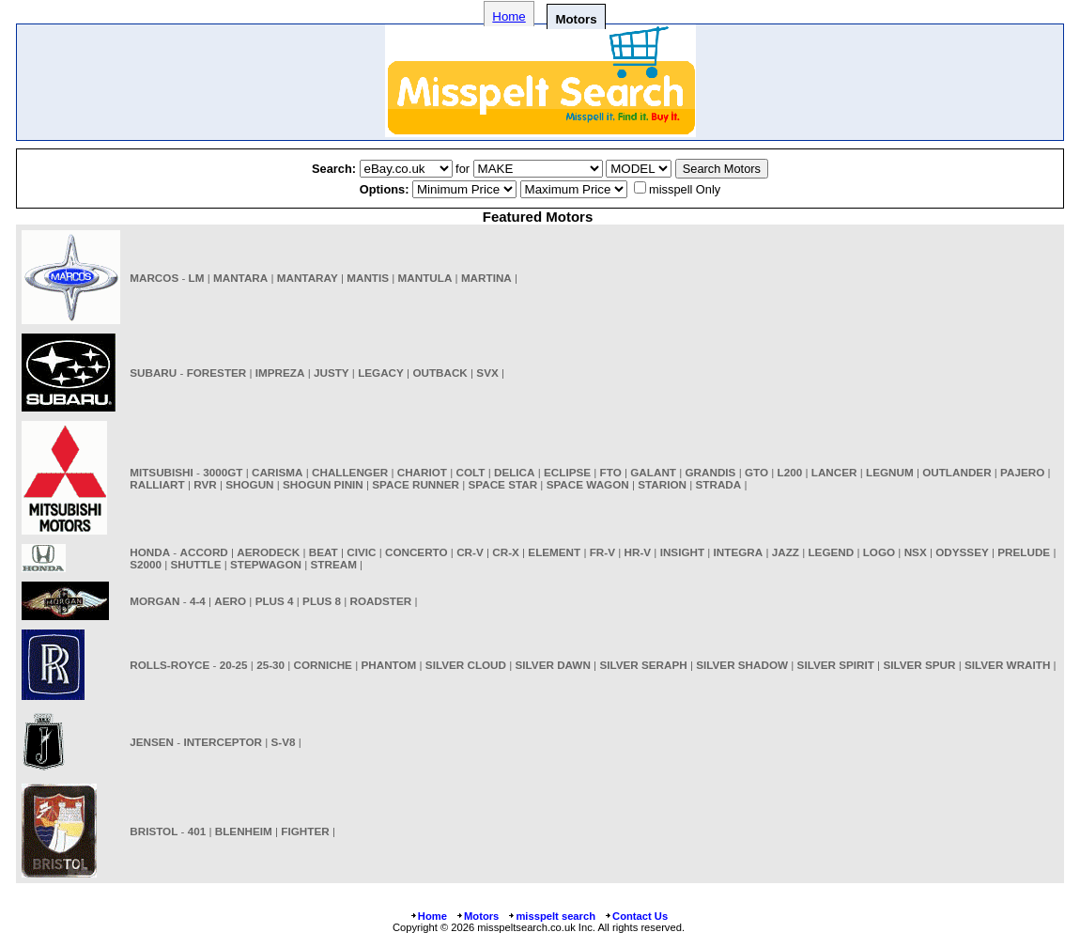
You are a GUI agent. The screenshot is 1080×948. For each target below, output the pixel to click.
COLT (471, 472)
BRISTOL (153, 831)
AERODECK (268, 552)
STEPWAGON (265, 564)
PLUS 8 (321, 601)
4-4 (198, 601)
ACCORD (204, 552)
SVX (487, 372)
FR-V (602, 552)
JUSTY (331, 372)
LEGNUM (890, 472)
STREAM (334, 564)
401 (197, 831)
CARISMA (277, 472)
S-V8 (283, 742)
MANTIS (368, 278)
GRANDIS (711, 472)
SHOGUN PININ (323, 484)
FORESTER (217, 372)
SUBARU (153, 372)
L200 (790, 472)
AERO (230, 601)
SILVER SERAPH (643, 665)
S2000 (146, 564)
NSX (915, 552)
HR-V (638, 552)
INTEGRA (739, 552)
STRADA (719, 484)
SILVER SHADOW (742, 665)
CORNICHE (323, 665)
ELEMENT (554, 552)
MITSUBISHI (161, 472)
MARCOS (154, 278)
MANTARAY (307, 278)
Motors (477, 916)
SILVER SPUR (919, 665)
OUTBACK (439, 372)
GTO (756, 472)
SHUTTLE (196, 564)
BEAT (323, 552)
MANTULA (425, 278)
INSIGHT (682, 552)
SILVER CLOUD (465, 665)
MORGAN (154, 601)
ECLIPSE (567, 472)
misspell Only (684, 189)
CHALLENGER (350, 472)
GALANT (653, 472)
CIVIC (361, 552)
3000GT (222, 472)
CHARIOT (422, 472)
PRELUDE (1023, 552)
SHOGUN (249, 484)
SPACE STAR (503, 484)
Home (508, 16)
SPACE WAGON (588, 484)
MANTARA (240, 278)
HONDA (150, 552)
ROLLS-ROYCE (169, 665)
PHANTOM (388, 665)
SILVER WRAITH (1007, 665)
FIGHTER (305, 831)
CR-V (470, 552)
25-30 (270, 665)
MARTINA (486, 278)
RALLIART (157, 484)
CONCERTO (416, 552)
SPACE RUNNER (415, 484)
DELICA (514, 472)
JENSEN (152, 742)
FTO (611, 472)
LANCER (834, 472)
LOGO (879, 552)
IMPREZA (280, 372)
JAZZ (785, 552)
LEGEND (831, 552)
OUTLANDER (956, 472)
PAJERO (1022, 472)
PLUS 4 (274, 601)
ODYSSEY (962, 552)
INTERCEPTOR (222, 742)
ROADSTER (381, 601)
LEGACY (381, 372)
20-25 (234, 665)
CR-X (505, 552)
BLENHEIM (243, 831)
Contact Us (636, 916)
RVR (204, 484)
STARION (662, 484)
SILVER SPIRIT (835, 665)
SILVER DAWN (553, 665)
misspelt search (551, 916)
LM (197, 278)
